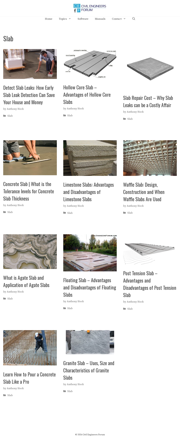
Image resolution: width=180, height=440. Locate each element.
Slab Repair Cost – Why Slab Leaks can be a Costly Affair (148, 101)
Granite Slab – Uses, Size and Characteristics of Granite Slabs (88, 370)
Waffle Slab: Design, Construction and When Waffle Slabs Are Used (144, 192)
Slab (10, 115)
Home (48, 19)
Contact (120, 18)
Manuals (100, 19)
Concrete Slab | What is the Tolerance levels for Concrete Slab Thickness (28, 191)
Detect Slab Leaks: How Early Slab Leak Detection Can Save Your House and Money (29, 95)
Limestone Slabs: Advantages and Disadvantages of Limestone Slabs (88, 192)
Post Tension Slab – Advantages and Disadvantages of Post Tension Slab (149, 283)
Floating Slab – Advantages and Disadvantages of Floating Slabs (89, 287)
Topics (66, 18)
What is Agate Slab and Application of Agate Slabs (26, 281)
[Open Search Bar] (133, 18)
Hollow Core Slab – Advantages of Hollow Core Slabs (87, 94)
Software (83, 19)
